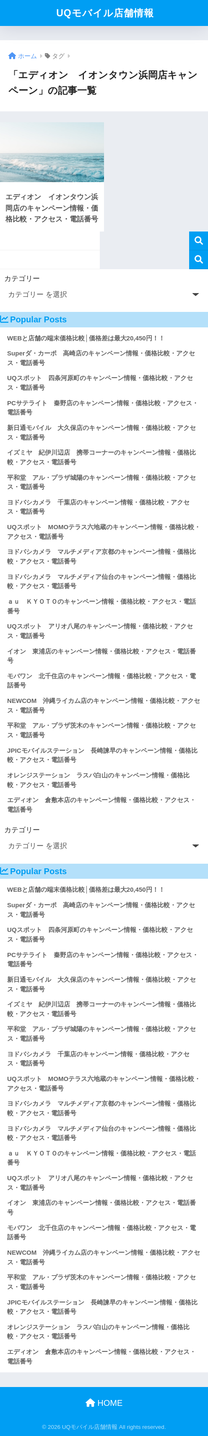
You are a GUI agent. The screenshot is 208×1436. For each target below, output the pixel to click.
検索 (198, 241)
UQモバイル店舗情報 (105, 13)
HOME (104, 1403)
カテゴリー (22, 279)
